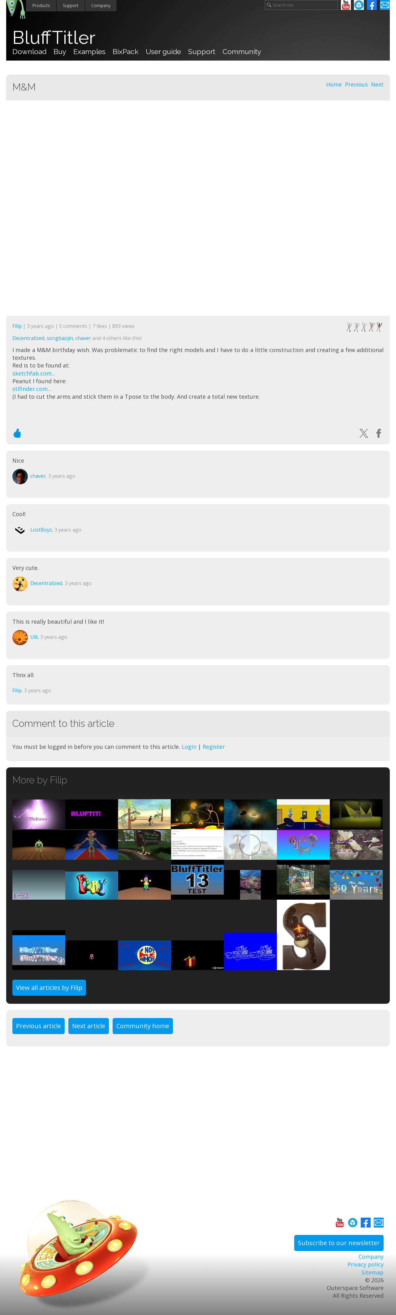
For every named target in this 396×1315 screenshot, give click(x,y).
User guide (163, 51)
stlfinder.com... (31, 388)
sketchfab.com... (33, 373)
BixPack (126, 51)
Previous (356, 84)
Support (71, 5)
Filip (17, 326)
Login (189, 746)
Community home (142, 1026)
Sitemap (372, 1272)
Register (214, 746)
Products (41, 5)
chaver (83, 338)
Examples (89, 51)
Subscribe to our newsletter (339, 1243)
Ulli (34, 637)
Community (241, 51)
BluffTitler (53, 37)
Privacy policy (365, 1264)
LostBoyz (41, 529)
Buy (60, 51)
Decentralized (28, 338)
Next (377, 84)
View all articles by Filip (49, 987)
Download (29, 51)
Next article (88, 1026)
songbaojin (60, 338)
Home (334, 84)
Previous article (38, 1026)
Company (100, 5)
